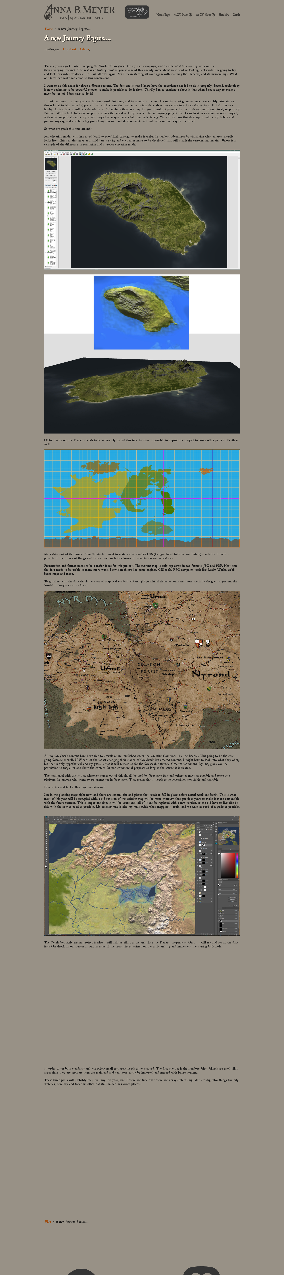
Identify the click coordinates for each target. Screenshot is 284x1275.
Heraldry (224, 15)
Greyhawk (69, 48)
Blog (48, 1221)
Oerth (236, 15)
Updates (83, 48)
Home (49, 28)
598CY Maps (205, 15)
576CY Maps (183, 15)
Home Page (163, 15)
